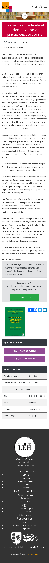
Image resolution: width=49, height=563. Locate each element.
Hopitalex (26, 528)
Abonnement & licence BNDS (25, 525)
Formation (25, 478)
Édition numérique (25, 481)
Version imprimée (24, 359)
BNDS (25, 522)
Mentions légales (26, 508)
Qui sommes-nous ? (25, 495)
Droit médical (16, 259)
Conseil (26, 484)
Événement (26, 487)
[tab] (10, 42)
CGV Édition (26, 511)
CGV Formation (25, 515)
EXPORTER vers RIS (25, 297)
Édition (26, 475)
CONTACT (25, 501)
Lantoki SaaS (32, 554)
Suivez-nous (26, 498)
